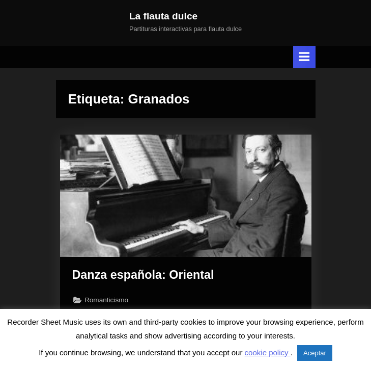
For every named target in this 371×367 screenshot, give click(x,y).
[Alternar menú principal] (304, 57)
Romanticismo (106, 300)
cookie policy (268, 352)
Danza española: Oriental (143, 274)
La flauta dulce (163, 16)
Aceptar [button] (314, 353)
